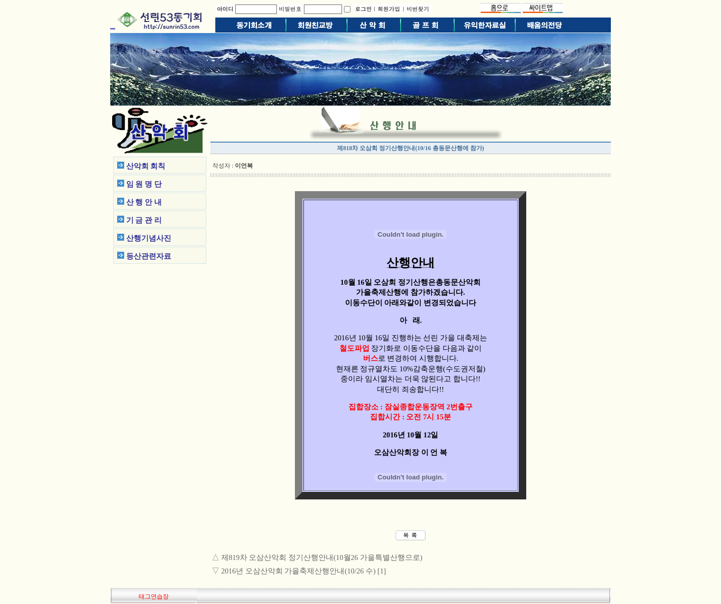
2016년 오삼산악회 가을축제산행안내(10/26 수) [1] (303, 571)
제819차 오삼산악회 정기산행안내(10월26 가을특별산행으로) (322, 557)
